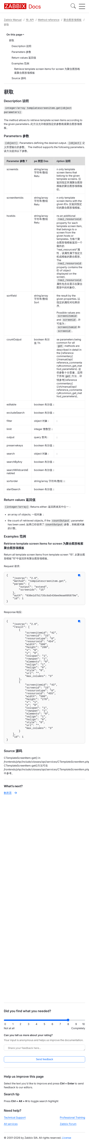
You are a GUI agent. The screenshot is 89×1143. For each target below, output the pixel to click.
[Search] (73, 6)
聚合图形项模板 (73, 19)
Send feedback (44, 1059)
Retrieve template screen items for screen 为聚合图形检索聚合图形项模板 (47, 70)
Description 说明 (21, 46)
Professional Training (72, 1117)
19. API (30, 19)
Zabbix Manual (13, 19)
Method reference (48, 19)
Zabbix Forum (68, 1123)
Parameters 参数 (21, 51)
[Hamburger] (82, 6)
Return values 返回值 (24, 57)
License (66, 1137)
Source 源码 (19, 78)
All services (11, 1123)
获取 (11, 40)
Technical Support (15, 1117)
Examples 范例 (20, 63)
